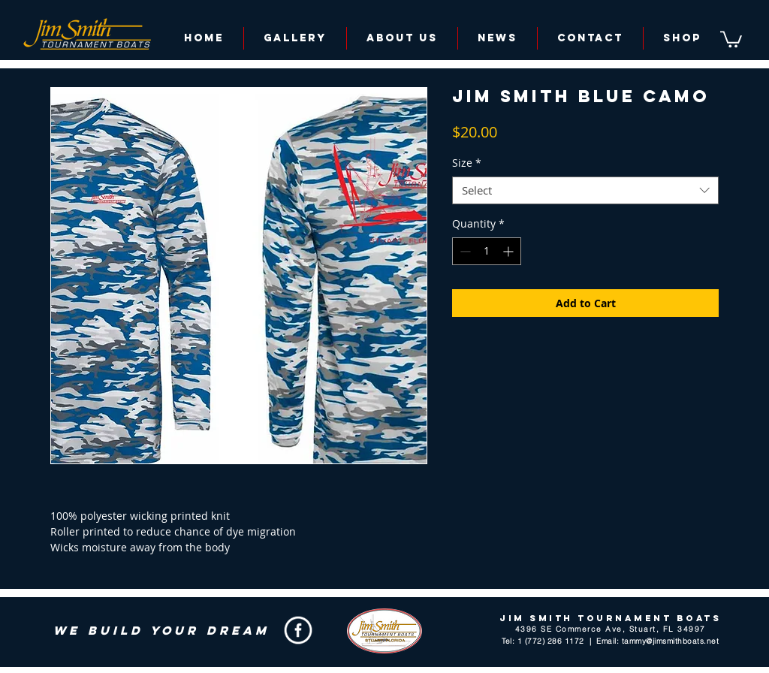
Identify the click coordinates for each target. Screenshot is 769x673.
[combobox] (585, 191)
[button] (731, 38)
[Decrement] (463, 251)
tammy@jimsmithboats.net (670, 641)
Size (466, 163)
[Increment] (509, 251)
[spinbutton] (486, 251)
